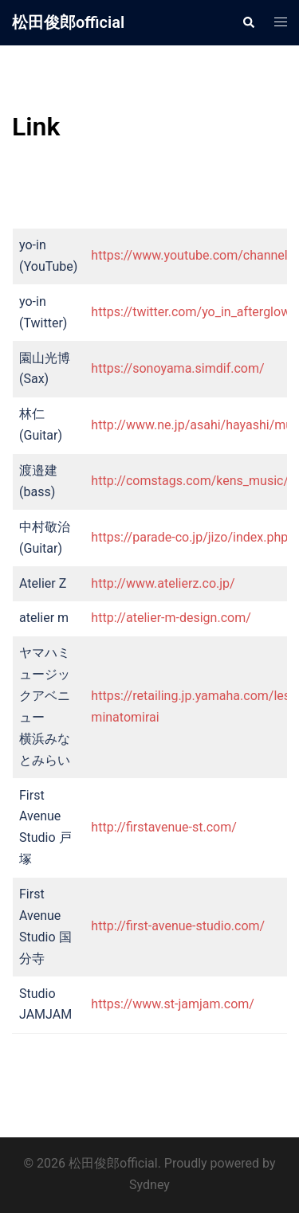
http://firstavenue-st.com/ (164, 827)
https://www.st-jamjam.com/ (172, 1003)
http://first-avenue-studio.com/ (178, 925)
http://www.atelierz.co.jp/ (162, 583)
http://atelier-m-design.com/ (170, 617)
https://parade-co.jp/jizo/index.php (189, 537)
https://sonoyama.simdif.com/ (177, 368)
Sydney (149, 1184)
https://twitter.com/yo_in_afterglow (190, 311)
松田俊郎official (68, 22)
